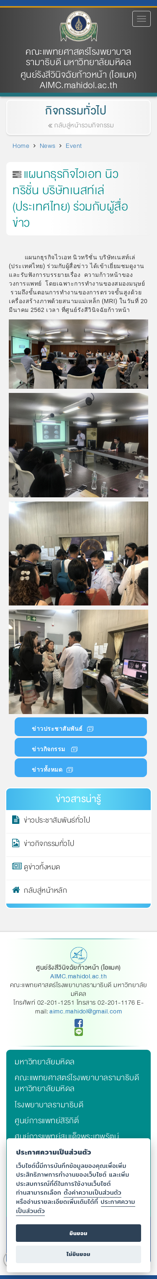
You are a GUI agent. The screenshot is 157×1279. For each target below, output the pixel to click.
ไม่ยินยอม (78, 1254)
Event (74, 145)
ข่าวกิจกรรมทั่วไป (49, 845)
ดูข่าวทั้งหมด (42, 868)
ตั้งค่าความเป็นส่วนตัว (92, 1192)
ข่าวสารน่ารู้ (78, 799)
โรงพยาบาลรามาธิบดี (49, 1105)
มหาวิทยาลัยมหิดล (45, 1062)
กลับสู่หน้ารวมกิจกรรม (82, 125)
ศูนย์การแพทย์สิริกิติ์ (47, 1120)
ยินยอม (78, 1233)
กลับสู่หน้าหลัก (45, 892)
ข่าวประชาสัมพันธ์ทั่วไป (57, 822)
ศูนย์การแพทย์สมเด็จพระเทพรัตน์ (67, 1136)
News (48, 145)
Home (21, 145)
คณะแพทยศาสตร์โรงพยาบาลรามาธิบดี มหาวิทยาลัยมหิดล (78, 57)
